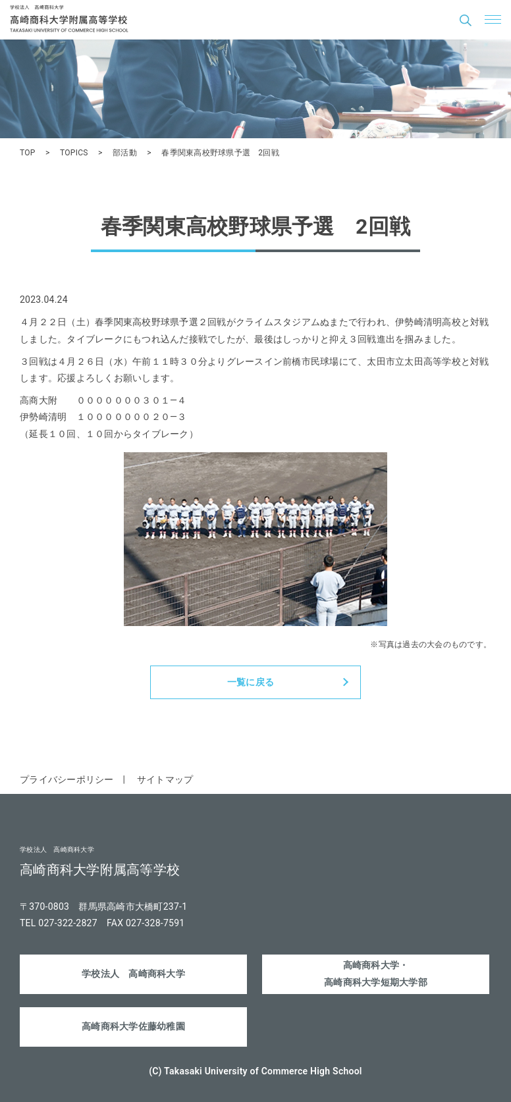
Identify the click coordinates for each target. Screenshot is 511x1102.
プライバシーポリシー (67, 779)
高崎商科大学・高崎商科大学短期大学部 (375, 973)
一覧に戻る (250, 682)
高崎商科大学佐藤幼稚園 (133, 1026)
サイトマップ (165, 779)
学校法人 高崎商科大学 (133, 973)
